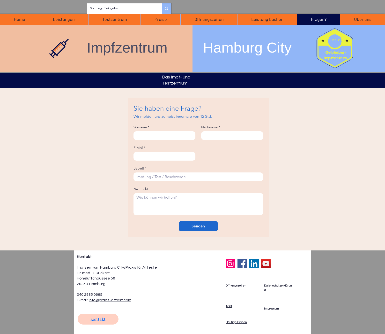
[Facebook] (242, 263)
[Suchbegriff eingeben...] (121, 8)
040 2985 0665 (89, 294)
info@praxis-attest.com (110, 300)
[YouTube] (266, 263)
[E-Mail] (162, 156)
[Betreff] (196, 176)
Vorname (141, 127)
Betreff (139, 168)
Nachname (210, 127)
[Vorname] (162, 135)
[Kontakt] (98, 319)
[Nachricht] (198, 204)
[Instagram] (230, 263)
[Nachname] (230, 135)
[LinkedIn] (254, 263)
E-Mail (139, 148)
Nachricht (140, 189)
